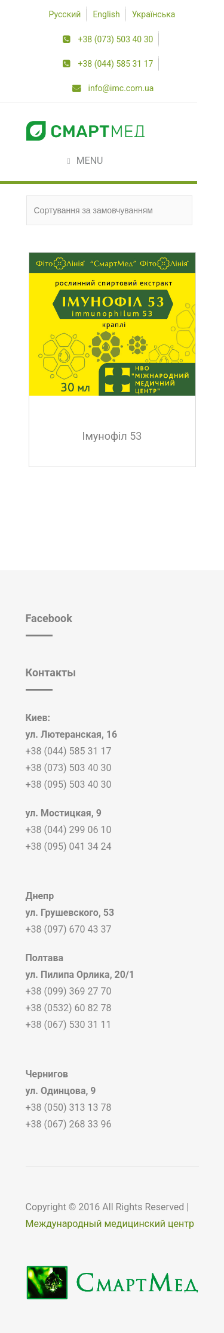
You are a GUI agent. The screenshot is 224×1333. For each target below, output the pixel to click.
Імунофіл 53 (112, 436)
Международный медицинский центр (110, 1223)
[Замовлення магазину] (109, 210)
